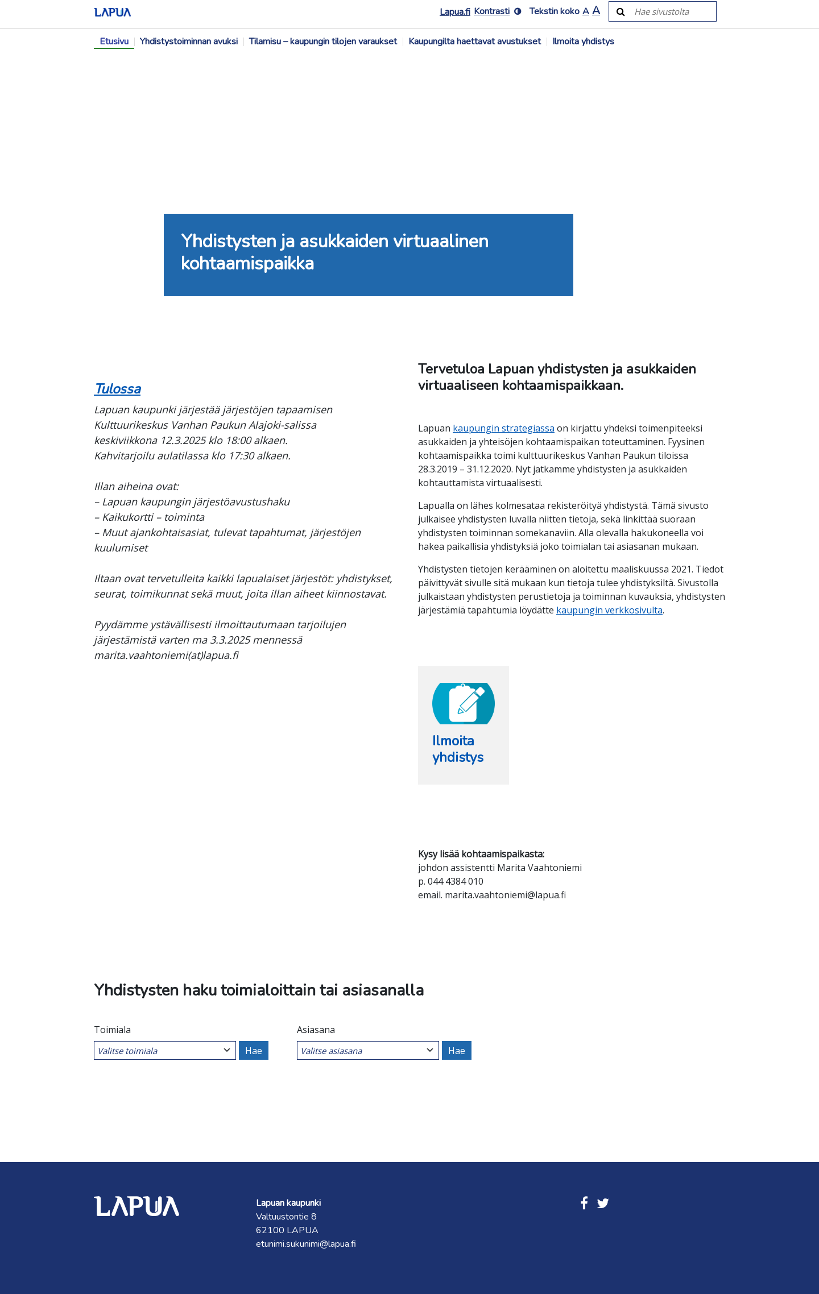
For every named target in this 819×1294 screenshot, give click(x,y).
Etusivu (114, 41)
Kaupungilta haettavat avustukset (474, 41)
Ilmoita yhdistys (583, 41)
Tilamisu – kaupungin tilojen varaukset (323, 41)
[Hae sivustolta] (669, 11)
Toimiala (112, 1029)
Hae (253, 1050)
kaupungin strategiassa (504, 428)
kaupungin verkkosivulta (609, 610)
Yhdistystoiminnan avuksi (189, 41)
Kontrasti (492, 11)
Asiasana (316, 1029)
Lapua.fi (455, 12)
